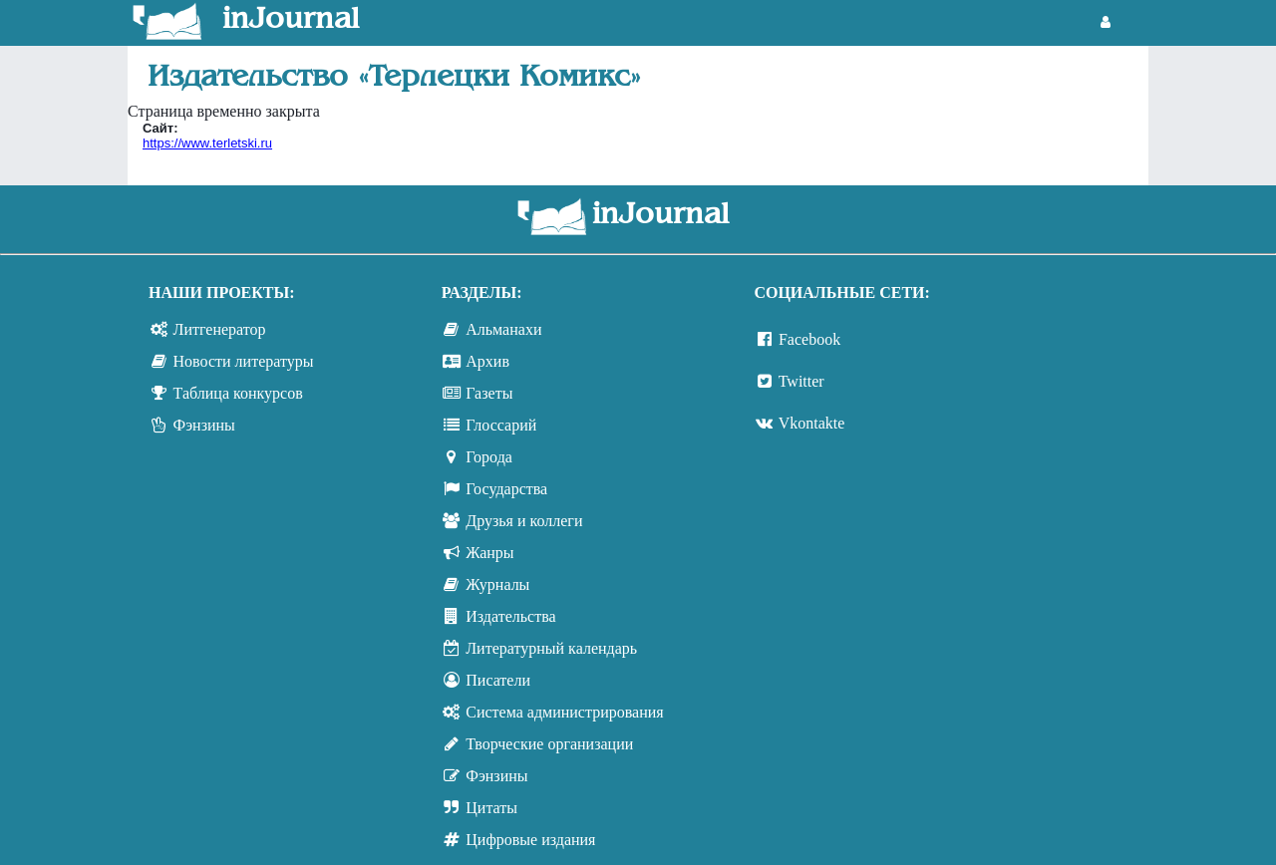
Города (489, 456)
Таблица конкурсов (238, 393)
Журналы (497, 584)
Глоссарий (501, 425)
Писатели (498, 680)
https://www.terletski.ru (207, 143)
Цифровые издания (530, 839)
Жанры (489, 552)
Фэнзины (204, 425)
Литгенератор (219, 329)
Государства (506, 488)
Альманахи (503, 329)
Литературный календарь (551, 648)
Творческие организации (549, 743)
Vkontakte (812, 423)
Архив (487, 361)
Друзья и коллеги (524, 520)
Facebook (809, 339)
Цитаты (491, 807)
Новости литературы (243, 361)
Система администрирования (564, 712)
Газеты (489, 393)
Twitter (801, 381)
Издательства (510, 616)
